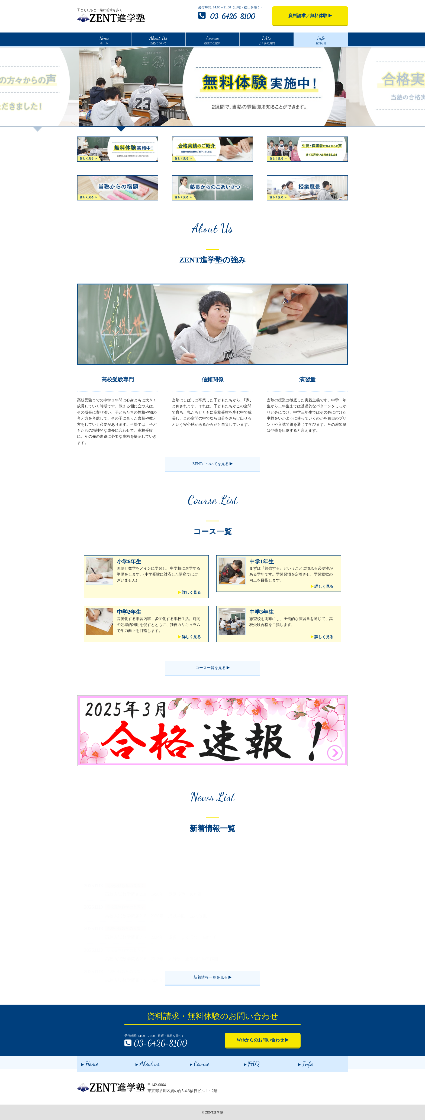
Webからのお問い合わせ (263, 1040)
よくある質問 (267, 39)
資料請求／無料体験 (310, 15)
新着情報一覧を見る (213, 977)
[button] (68, 730)
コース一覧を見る (212, 668)
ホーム (104, 39)
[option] (212, 89)
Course (195, 1062)
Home (85, 1062)
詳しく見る (189, 592)
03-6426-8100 (226, 15)
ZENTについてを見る (212, 464)
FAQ (247, 1062)
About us (143, 1062)
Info (301, 1062)
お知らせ (320, 39)
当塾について (158, 39)
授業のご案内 (212, 39)
